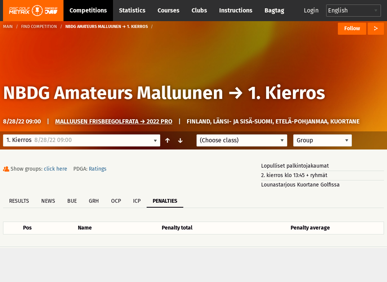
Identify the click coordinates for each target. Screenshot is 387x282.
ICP (137, 201)
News (48, 201)
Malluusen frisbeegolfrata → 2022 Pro (113, 121)
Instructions (235, 10)
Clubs (199, 10)
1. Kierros (286, 93)
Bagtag (274, 10)
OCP (116, 201)
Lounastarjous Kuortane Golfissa (300, 185)
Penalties (165, 201)
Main (8, 26)
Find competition (39, 26)
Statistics (132, 10)
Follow (352, 28)
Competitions (88, 10)
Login (311, 10)
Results (19, 201)
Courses (169, 10)
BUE (72, 201)
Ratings (98, 169)
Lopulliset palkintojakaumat (295, 166)
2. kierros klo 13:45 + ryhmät (294, 175)
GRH (94, 201)
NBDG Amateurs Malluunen (113, 93)
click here (55, 169)
